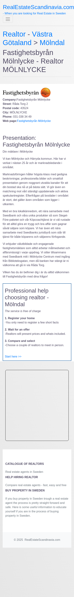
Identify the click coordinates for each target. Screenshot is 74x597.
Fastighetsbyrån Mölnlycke (34, 120)
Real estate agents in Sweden (24, 471)
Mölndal (52, 42)
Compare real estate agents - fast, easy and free (35, 485)
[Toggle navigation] (8, 19)
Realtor (15, 34)
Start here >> (13, 356)
